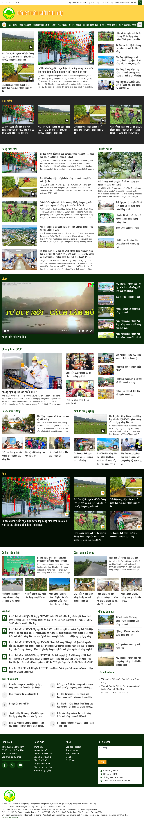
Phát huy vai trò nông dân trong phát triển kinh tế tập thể (127, 243)
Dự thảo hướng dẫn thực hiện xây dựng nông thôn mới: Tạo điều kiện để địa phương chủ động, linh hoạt (65, 70)
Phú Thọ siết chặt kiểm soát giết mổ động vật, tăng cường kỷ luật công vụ (128, 84)
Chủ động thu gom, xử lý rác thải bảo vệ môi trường (53, 417)
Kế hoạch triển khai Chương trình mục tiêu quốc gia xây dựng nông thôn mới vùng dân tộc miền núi (75, 687)
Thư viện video (99, 2)
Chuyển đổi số (105, 149)
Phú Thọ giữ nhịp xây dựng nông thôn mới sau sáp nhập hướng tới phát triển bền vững (128, 72)
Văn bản (6, 611)
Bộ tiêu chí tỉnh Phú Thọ (12, 750)
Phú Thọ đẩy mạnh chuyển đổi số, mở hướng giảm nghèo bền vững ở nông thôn (119, 183)
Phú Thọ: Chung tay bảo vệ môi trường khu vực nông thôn (12, 455)
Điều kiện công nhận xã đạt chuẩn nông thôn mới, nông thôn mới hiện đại (17, 88)
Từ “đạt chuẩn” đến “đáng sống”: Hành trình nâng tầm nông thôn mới (127, 620)
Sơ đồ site (124, 2)
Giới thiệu (7, 742)
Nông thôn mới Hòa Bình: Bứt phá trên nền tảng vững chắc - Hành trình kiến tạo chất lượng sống (59, 600)
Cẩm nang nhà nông (84, 552)
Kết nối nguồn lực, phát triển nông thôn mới (128, 310)
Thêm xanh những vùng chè (127, 228)
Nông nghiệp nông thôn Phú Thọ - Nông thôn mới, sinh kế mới (128, 337)
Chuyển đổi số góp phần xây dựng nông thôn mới (35, 595)
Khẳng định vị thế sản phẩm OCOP (19, 392)
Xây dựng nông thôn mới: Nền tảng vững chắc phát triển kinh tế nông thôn (129, 661)
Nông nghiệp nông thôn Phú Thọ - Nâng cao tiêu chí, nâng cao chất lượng (128, 324)
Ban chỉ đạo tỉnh (9, 753)
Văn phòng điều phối (11, 757)
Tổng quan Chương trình (13, 747)
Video (4, 278)
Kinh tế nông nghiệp (84, 411)
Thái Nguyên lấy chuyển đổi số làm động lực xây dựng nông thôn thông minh (129, 205)
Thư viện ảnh (112, 2)
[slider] (33, 331)
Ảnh (4, 473)
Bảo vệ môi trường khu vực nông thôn (35, 453)
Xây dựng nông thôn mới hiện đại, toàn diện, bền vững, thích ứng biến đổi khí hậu (129, 287)
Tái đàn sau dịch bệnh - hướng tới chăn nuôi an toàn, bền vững (128, 48)
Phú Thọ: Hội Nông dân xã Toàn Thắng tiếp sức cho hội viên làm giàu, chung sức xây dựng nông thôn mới (18, 56)
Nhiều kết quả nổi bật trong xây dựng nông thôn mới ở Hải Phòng (11, 597)
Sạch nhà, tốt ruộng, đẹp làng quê (123, 557)
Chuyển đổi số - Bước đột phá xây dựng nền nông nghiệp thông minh (128, 218)
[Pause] (5, 331)
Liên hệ (133, 2)
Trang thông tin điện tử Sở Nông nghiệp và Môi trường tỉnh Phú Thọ (120, 687)
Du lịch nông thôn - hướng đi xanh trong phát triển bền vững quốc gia (52, 559)
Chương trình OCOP (12, 349)
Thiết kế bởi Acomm (10, 818)
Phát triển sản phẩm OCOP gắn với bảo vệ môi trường (129, 380)
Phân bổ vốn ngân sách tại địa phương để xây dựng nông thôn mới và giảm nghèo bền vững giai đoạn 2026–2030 (128, 37)
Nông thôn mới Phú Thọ (14, 336)
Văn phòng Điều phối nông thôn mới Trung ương (120, 681)
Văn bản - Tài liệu (84, 2)
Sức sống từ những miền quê (128, 296)
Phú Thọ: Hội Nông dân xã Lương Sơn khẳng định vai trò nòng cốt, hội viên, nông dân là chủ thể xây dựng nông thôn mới (129, 63)
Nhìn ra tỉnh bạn (106, 611)
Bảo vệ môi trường (11, 411)
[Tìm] (140, 2)
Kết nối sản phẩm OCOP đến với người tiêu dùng (128, 392)
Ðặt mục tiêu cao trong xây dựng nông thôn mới (127, 632)
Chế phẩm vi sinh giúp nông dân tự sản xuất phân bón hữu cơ (83, 597)
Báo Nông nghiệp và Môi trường (116, 693)
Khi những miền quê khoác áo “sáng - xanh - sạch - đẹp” (75, 724)
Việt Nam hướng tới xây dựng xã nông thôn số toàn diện (128, 356)
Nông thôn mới (9, 149)
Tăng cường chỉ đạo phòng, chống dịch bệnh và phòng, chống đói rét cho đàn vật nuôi (107, 599)
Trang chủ (71, 2)
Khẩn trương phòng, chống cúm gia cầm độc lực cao (131, 597)
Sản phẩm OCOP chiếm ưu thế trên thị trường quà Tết (78, 374)
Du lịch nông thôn (11, 552)
